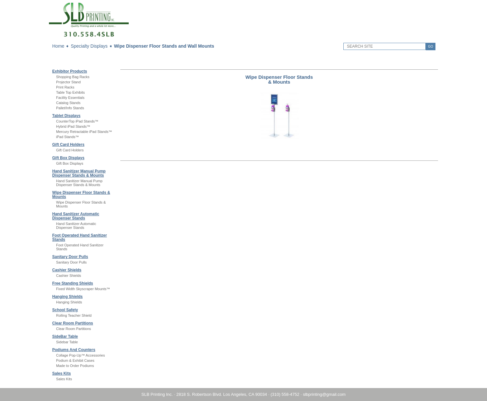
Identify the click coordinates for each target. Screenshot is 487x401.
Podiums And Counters (73, 350)
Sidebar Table (67, 342)
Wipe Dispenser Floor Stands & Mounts (81, 194)
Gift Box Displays (68, 158)
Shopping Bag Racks (72, 77)
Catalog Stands (68, 103)
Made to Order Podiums (75, 366)
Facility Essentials (70, 98)
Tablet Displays (66, 115)
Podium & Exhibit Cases (75, 360)
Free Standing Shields (72, 283)
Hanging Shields (67, 296)
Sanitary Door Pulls (70, 256)
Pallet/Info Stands (70, 108)
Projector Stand (68, 82)
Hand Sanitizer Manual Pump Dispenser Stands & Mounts (79, 173)
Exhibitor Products (69, 71)
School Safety (65, 310)
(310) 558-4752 (284, 394)
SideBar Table (65, 336)
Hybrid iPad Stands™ (73, 126)
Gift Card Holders (68, 144)
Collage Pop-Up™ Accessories (80, 355)
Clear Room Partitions (72, 323)
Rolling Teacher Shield (73, 315)
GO (430, 46)
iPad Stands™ (67, 137)
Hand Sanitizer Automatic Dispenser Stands (75, 216)
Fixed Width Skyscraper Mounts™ (83, 289)
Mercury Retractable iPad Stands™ (84, 132)
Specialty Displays (89, 46)
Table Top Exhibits (70, 92)
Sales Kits (61, 373)
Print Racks (65, 87)
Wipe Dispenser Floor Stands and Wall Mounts (164, 46)
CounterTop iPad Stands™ (77, 121)
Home (58, 46)
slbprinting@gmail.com (324, 394)
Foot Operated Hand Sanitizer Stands (79, 237)
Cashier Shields (66, 270)
